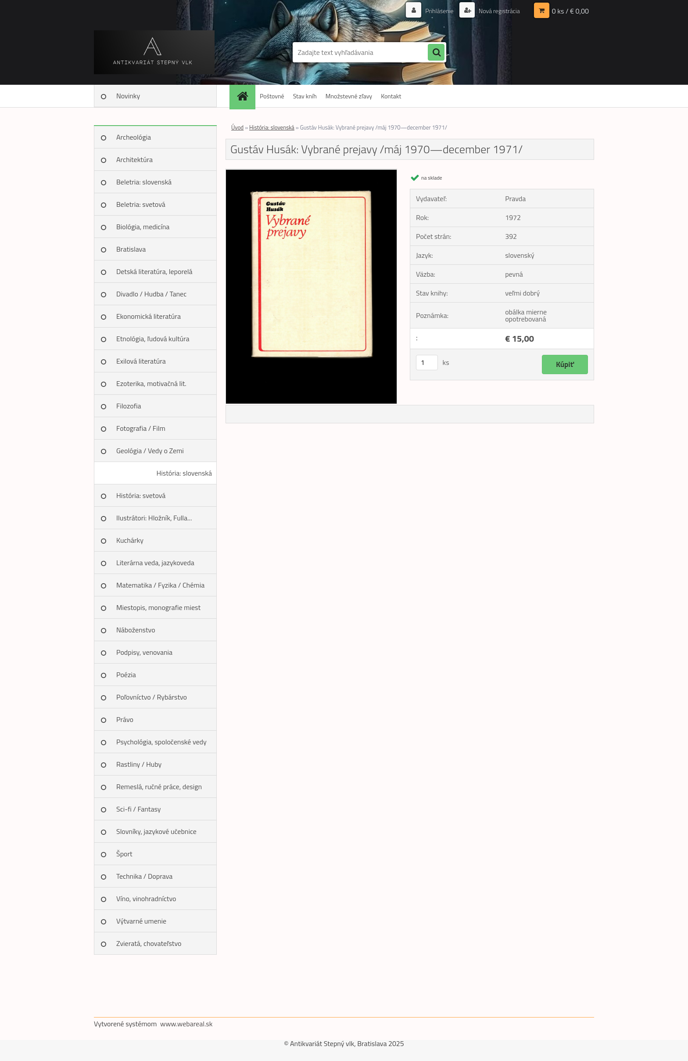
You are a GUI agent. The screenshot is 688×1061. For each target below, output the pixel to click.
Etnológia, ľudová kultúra (153, 338)
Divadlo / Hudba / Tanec (151, 294)
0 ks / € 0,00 (570, 11)
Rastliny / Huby (138, 764)
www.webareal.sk (186, 1023)
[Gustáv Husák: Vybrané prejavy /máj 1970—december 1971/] (311, 172)
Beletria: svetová (140, 204)
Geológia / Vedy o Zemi (150, 450)
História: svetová (140, 495)
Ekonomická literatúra (148, 316)
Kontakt (391, 96)
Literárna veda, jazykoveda (155, 562)
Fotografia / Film (140, 428)
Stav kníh (305, 96)
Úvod (237, 127)
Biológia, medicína (142, 226)
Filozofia (128, 406)
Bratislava (131, 249)
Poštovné (272, 96)
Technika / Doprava (144, 876)
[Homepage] (245, 96)
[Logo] (154, 52)
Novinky (128, 95)
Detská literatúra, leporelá (154, 271)
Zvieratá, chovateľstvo (148, 943)
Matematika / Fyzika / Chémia (160, 585)
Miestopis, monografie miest (158, 607)
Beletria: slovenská (144, 182)
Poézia (126, 674)
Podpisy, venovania (144, 652)
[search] (436, 52)
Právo (124, 719)
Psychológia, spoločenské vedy (161, 741)
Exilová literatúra (141, 361)
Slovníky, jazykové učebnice (156, 831)
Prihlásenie (439, 10)
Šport (124, 853)
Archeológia (133, 137)
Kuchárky (129, 540)
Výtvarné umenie (141, 921)
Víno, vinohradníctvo (146, 898)
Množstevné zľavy (349, 96)
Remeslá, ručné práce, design (159, 786)
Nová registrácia (498, 10)
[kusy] (427, 362)
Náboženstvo (135, 629)
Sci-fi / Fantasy (138, 809)
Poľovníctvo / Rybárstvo (151, 697)
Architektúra (134, 159)
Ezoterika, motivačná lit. (151, 383)
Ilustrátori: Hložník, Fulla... (154, 517)
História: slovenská (184, 473)
